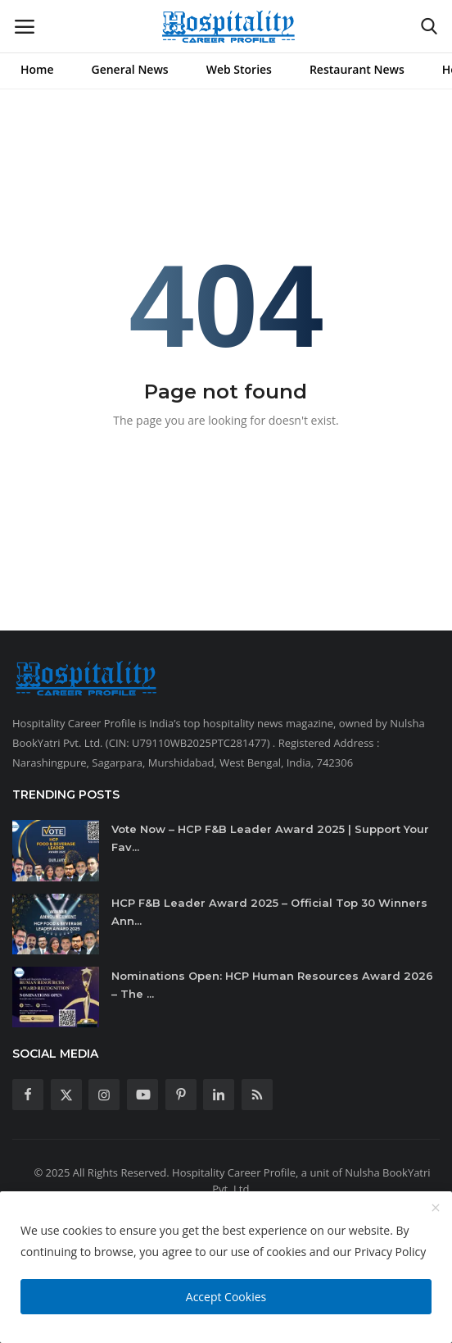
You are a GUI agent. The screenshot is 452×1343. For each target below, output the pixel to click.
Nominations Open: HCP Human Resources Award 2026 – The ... (272, 984)
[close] (435, 1209)
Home (37, 69)
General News (130, 69)
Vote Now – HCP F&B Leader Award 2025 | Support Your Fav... (270, 838)
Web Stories (239, 69)
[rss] (257, 1094)
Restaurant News (357, 69)
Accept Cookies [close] (226, 1296)
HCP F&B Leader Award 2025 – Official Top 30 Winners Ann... (269, 911)
